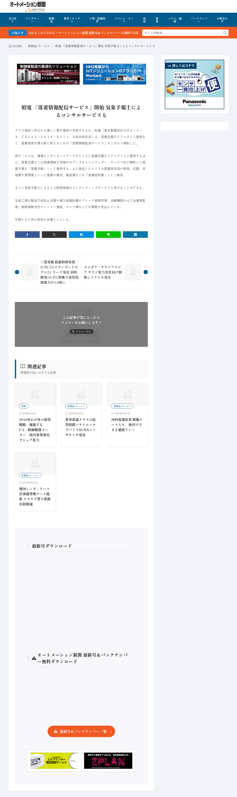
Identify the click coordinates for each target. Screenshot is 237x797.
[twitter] (54, 234)
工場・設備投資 (97, 19)
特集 (157, 19)
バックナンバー (199, 19)
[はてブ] (81, 234)
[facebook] (27, 234)
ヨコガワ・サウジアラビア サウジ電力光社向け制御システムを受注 (103, 272)
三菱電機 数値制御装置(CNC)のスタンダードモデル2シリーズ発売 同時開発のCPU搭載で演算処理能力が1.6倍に (59, 272)
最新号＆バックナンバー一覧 (83, 731)
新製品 (51, 19)
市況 (144, 19)
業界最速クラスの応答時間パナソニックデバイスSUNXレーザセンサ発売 (80, 427)
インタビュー (32, 19)
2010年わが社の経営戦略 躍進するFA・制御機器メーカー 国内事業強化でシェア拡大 (35, 429)
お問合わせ (222, 19)
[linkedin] (135, 234)
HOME (12, 19)
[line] (108, 234)
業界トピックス (71, 19)
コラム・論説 (175, 19)
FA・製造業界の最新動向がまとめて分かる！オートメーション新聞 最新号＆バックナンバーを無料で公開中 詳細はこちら (85, 33)
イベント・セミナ (124, 19)
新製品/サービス (39, 46)
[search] (224, 33)
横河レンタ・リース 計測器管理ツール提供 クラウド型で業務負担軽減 (35, 496)
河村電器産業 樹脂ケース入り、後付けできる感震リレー (127, 424)
